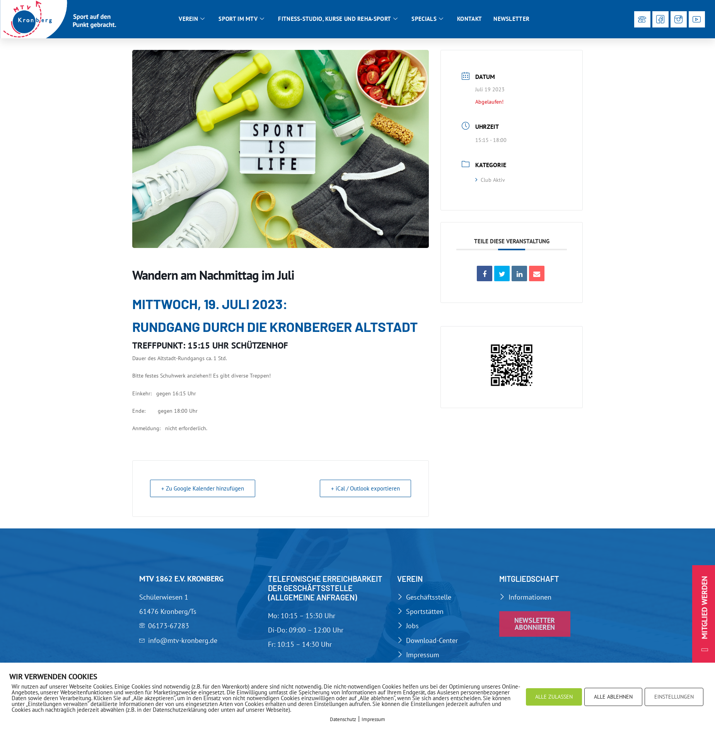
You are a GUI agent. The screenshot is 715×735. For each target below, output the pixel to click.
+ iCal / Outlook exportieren (365, 488)
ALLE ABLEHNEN (613, 696)
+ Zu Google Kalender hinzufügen (202, 488)
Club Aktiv (490, 179)
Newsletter (511, 18)
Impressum (373, 719)
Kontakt (469, 18)
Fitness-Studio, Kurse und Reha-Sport (338, 19)
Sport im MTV (241, 19)
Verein (192, 19)
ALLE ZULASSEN (554, 696)
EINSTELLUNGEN (674, 696)
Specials (427, 19)
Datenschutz (343, 719)
